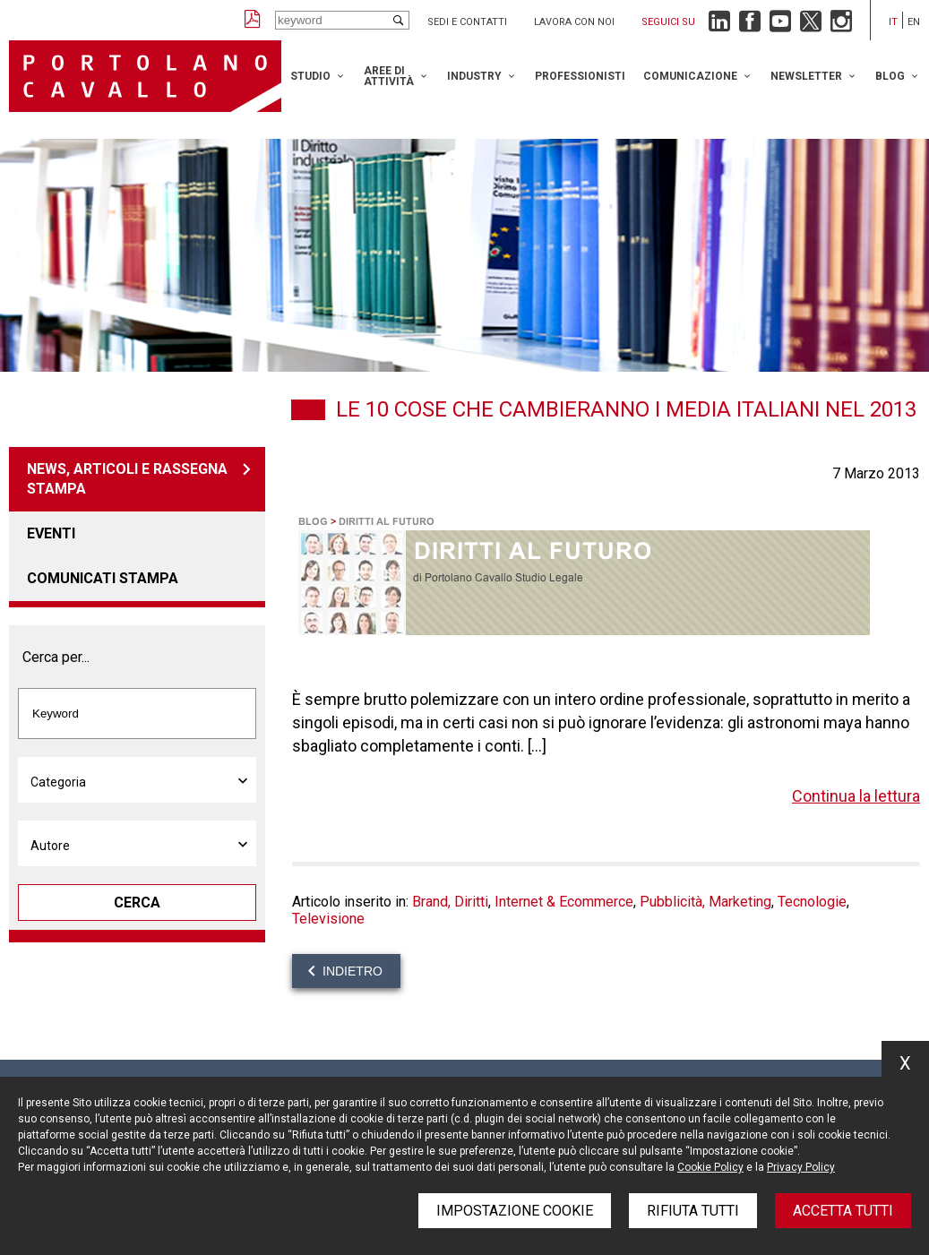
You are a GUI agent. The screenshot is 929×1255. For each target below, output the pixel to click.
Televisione (328, 918)
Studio (310, 76)
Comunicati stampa (102, 578)
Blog (890, 76)
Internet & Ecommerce (564, 901)
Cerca (137, 902)
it (893, 22)
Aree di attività (389, 76)
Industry (474, 76)
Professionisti (580, 76)
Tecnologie (812, 901)
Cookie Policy (710, 1167)
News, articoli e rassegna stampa (127, 478)
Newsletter (806, 76)
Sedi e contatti (467, 22)
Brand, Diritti (450, 901)
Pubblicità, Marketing (705, 901)
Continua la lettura (856, 796)
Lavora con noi (574, 22)
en (913, 22)
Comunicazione (690, 76)
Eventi (51, 533)
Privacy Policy (801, 1167)
